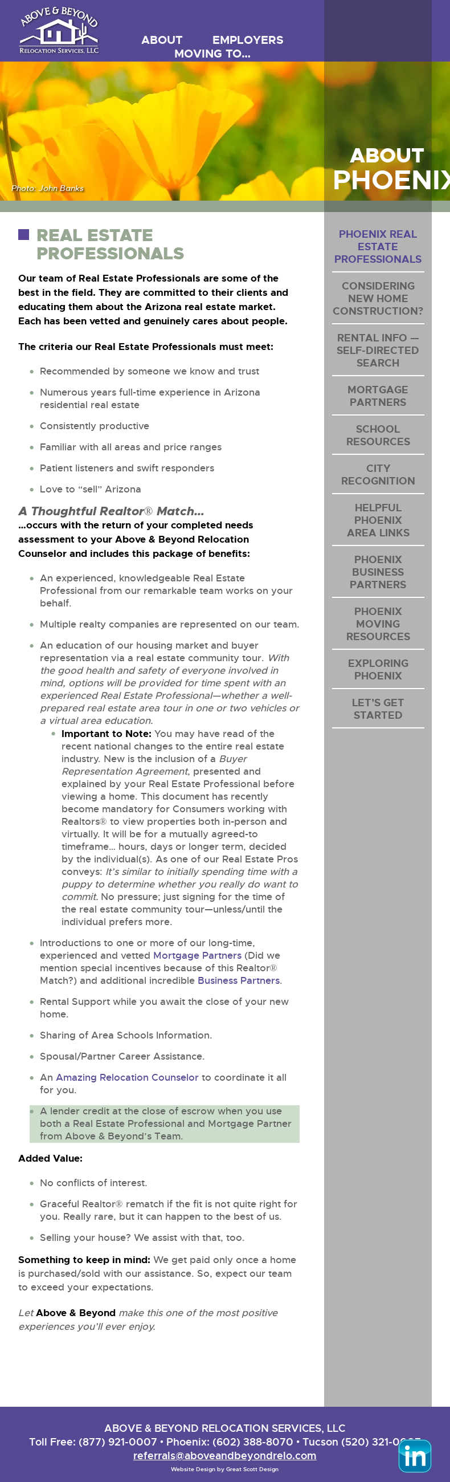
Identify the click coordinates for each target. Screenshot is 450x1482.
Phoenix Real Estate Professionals (378, 246)
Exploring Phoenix (378, 670)
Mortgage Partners (197, 956)
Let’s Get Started (378, 709)
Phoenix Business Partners (378, 572)
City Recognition (378, 475)
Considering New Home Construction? (378, 298)
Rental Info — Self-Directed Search (378, 350)
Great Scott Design (252, 1469)
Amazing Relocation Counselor (127, 1078)
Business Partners (239, 981)
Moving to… (212, 53)
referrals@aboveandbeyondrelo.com (225, 1455)
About (162, 39)
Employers (248, 39)
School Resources (378, 435)
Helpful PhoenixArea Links (378, 520)
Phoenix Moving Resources (378, 624)
